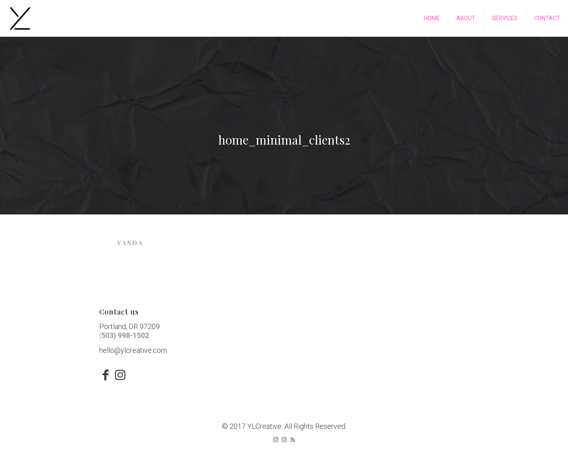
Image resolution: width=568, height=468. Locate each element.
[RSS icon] (293, 439)
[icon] (284, 439)
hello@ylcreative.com (133, 350)
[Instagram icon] (276, 439)
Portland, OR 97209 (129, 326)
